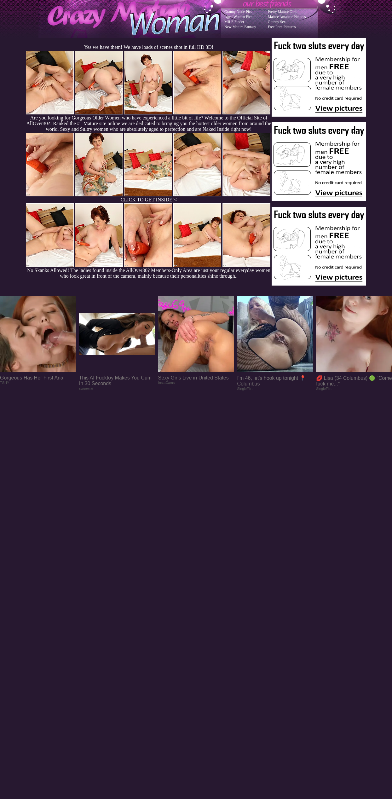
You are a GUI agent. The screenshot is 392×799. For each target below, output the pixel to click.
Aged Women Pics (238, 16)
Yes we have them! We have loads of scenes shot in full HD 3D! (148, 47)
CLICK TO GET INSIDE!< (149, 199)
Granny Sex (277, 22)
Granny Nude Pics (238, 11)
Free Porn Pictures (282, 27)
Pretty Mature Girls (282, 11)
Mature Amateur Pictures (287, 16)
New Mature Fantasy (240, 27)
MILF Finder (234, 22)
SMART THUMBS (207, 672)
